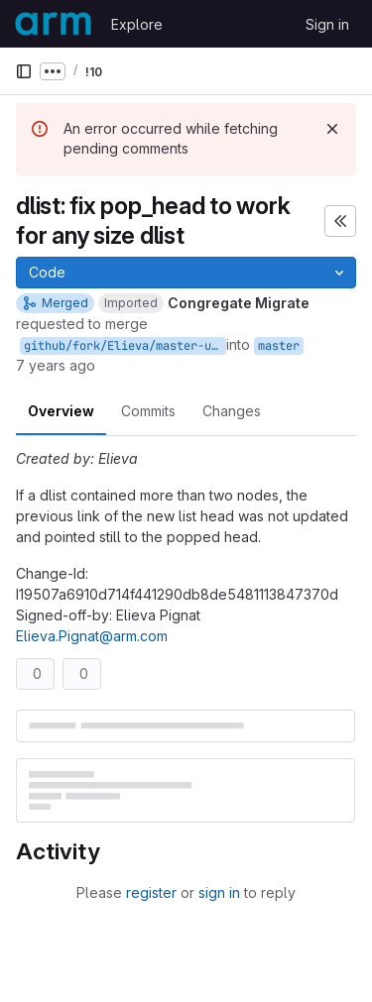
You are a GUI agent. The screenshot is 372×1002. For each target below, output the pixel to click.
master (279, 346)
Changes (231, 410)
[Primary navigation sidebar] (24, 71)
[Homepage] (53, 24)
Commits (148, 410)
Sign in (327, 24)
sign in (219, 892)
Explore (137, 24)
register (151, 892)
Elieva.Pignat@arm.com (92, 635)
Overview (61, 410)
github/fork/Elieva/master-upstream (125, 346)
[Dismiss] (332, 129)
